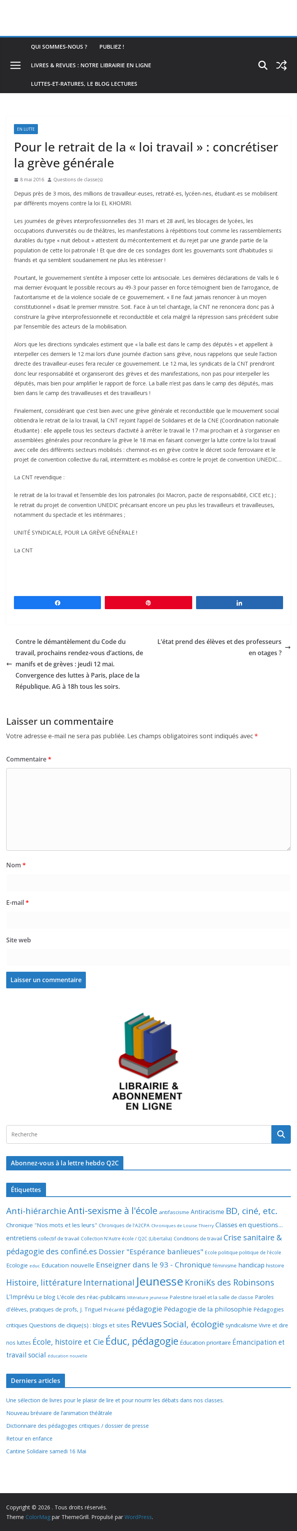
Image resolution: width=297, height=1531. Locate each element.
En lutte (26, 129)
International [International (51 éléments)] (109, 1282)
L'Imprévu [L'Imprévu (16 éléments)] (20, 1297)
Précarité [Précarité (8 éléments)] (114, 1309)
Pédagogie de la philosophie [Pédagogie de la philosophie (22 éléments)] (208, 1309)
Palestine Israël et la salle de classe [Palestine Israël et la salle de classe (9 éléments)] (211, 1297)
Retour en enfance (29, 1438)
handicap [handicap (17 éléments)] (251, 1265)
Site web (18, 940)
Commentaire (28, 759)
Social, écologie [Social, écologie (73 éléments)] (193, 1324)
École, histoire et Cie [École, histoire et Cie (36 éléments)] (68, 1342)
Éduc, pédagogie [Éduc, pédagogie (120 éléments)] (142, 1340)
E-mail (17, 902)
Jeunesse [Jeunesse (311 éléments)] (159, 1281)
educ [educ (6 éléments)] (34, 1266)
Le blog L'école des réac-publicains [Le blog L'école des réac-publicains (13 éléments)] (81, 1297)
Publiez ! (111, 46)
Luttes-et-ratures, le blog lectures (84, 83)
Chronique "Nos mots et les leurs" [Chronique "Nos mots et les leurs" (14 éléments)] (51, 1225)
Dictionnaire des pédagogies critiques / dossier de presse (77, 1425)
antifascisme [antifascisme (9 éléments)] (174, 1212)
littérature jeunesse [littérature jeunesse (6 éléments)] (147, 1297)
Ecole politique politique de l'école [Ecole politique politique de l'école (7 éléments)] (243, 1252)
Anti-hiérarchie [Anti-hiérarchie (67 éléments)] (36, 1210)
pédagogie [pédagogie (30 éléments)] (144, 1308)
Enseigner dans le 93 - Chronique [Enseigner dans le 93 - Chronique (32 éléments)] (153, 1264)
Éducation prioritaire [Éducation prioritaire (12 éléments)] (205, 1342)
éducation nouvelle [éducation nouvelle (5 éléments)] (67, 1356)
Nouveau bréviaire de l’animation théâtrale (59, 1413)
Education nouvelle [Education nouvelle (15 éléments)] (67, 1265)
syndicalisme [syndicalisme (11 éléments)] (241, 1325)
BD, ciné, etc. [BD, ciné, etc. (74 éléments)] (252, 1211)
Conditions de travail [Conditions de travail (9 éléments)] (198, 1238)
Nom (16, 865)
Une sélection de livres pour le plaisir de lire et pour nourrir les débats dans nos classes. (115, 1400)
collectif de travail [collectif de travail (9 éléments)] (58, 1238)
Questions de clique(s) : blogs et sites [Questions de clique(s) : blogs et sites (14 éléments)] (79, 1325)
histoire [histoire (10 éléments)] (275, 1265)
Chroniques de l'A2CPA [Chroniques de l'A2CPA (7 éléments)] (124, 1225)
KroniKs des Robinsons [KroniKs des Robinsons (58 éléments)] (229, 1282)
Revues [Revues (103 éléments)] (146, 1323)
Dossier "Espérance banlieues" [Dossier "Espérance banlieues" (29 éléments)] (151, 1251)
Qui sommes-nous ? (59, 46)
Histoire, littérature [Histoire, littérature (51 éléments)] (44, 1282)
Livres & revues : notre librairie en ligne (91, 65)
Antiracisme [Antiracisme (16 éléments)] (207, 1211)
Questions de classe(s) (77, 179)
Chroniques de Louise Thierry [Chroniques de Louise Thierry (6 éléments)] (182, 1225)
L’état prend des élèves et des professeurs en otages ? (224, 647)
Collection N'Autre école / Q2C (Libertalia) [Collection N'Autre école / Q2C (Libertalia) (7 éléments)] (126, 1238)
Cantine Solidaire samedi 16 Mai (46, 1451)
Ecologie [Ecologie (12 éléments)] (17, 1265)
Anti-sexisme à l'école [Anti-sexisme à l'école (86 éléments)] (112, 1210)
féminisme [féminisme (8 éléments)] (225, 1265)
